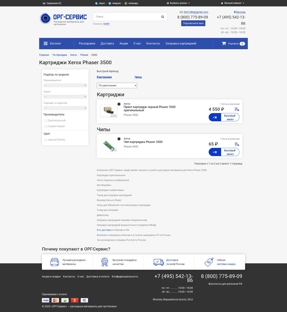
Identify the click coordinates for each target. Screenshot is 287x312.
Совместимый (56, 126)
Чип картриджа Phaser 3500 (143, 142)
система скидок (226, 264)
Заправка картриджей (180, 43)
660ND (106, 24)
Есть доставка (104, 229)
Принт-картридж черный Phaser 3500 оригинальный (150, 108)
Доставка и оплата (97, 276)
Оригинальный (57, 120)
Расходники (87, 43)
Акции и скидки (51, 276)
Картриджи (104, 77)
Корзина (233, 43)
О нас (137, 43)
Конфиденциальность (125, 276)
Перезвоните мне (193, 23)
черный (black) (56, 139)
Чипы (138, 77)
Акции (124, 43)
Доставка (107, 43)
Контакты (153, 43)
